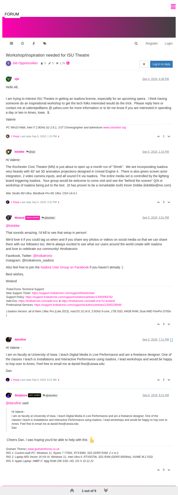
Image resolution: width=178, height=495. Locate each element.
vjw (17, 74)
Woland (20, 213)
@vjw (30, 147)
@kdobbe (48, 213)
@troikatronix (42, 251)
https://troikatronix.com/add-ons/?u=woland (87, 296)
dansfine (20, 335)
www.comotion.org (114, 123)
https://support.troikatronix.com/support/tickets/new (63, 288)
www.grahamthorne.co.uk (43, 444)
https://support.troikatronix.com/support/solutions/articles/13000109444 (77, 300)
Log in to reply (161, 59)
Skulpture (21, 390)
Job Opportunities (25, 58)
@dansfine (50, 391)
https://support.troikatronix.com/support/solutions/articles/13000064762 (69, 292)
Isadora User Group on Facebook (65, 262)
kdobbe (19, 147)
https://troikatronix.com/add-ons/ (38, 296)
